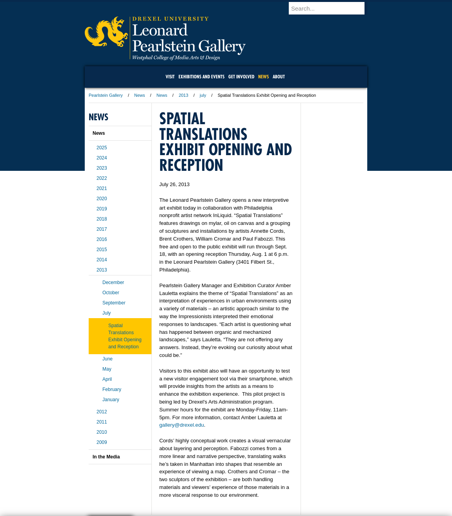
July (106, 313)
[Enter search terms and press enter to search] (331, 8)
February (111, 389)
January (110, 399)
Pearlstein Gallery (106, 95)
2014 (102, 260)
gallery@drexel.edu (181, 425)
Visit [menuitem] (170, 77)
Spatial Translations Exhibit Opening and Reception (125, 336)
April (107, 379)
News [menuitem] (263, 77)
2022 (102, 178)
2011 (102, 422)
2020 (102, 198)
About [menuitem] (279, 77)
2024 (102, 158)
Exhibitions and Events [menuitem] (201, 77)
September (114, 303)
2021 (102, 188)
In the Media (106, 457)
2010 (102, 432)
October (110, 292)
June (107, 359)
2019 (102, 209)
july (203, 95)
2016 (102, 239)
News (139, 95)
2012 (102, 412)
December (113, 282)
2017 (102, 229)
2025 (102, 147)
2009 (102, 442)
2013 (183, 95)
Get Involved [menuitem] (241, 77)
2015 (102, 249)
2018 (102, 219)
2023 (102, 168)
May (106, 369)
